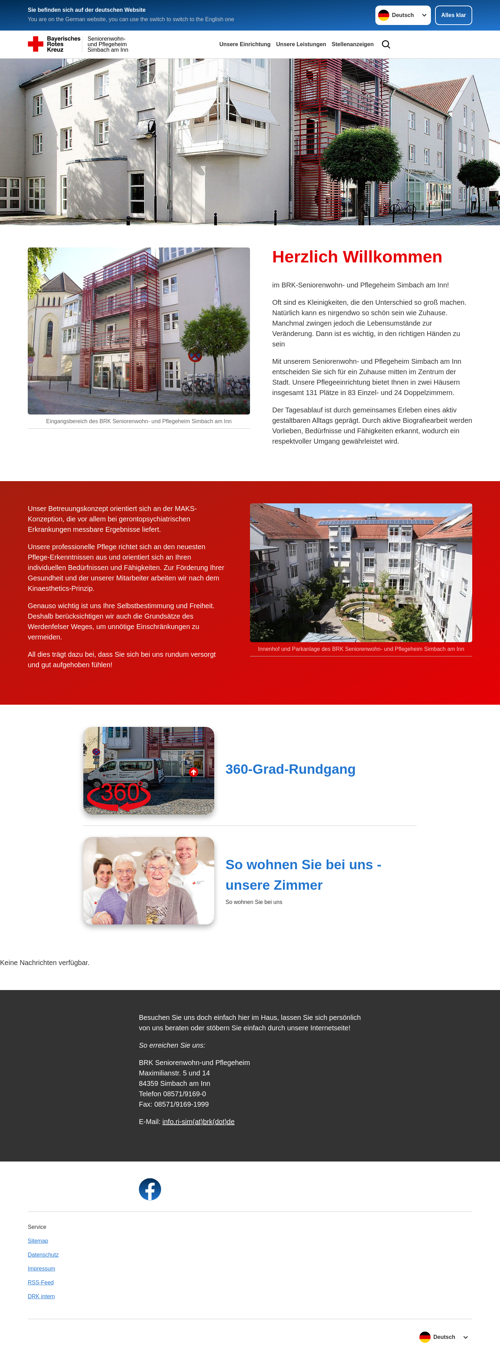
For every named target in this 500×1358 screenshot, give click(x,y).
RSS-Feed (41, 1282)
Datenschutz (43, 1255)
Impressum (41, 1269)
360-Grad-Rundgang (290, 769)
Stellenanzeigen (353, 44)
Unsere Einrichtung (245, 44)
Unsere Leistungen (301, 44)
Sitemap (38, 1241)
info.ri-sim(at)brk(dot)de (198, 1121)
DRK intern (41, 1296)
